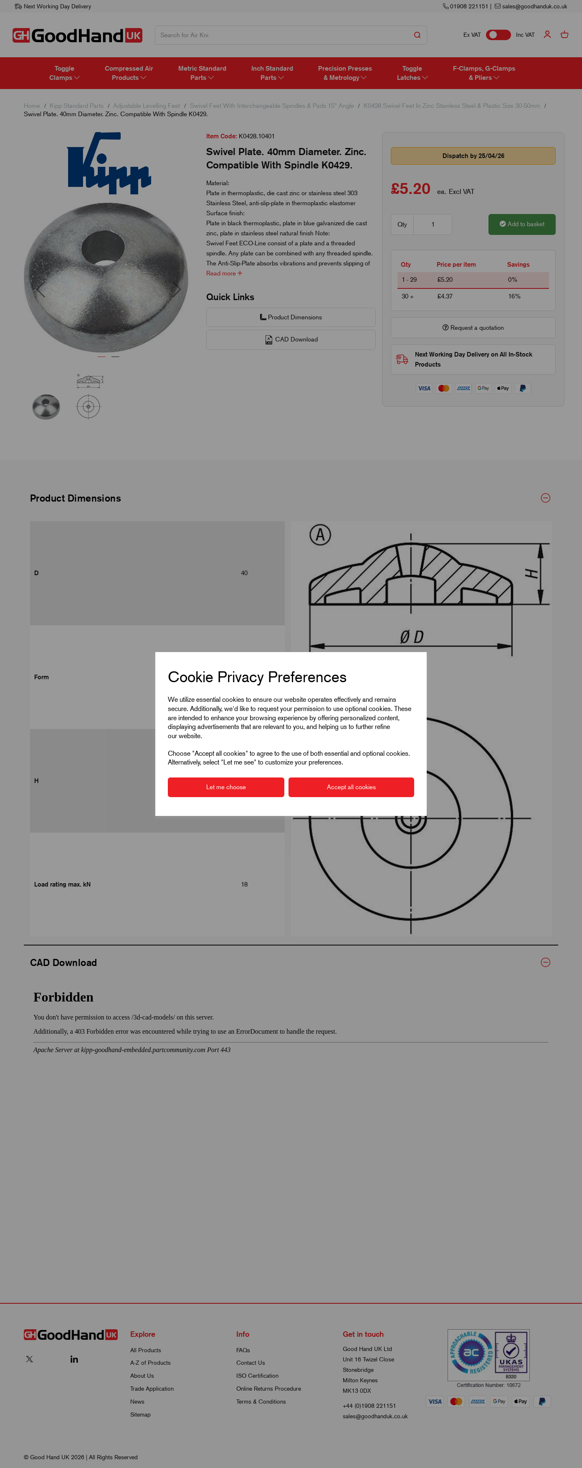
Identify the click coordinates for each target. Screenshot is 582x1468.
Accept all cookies (351, 787)
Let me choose (226, 787)
